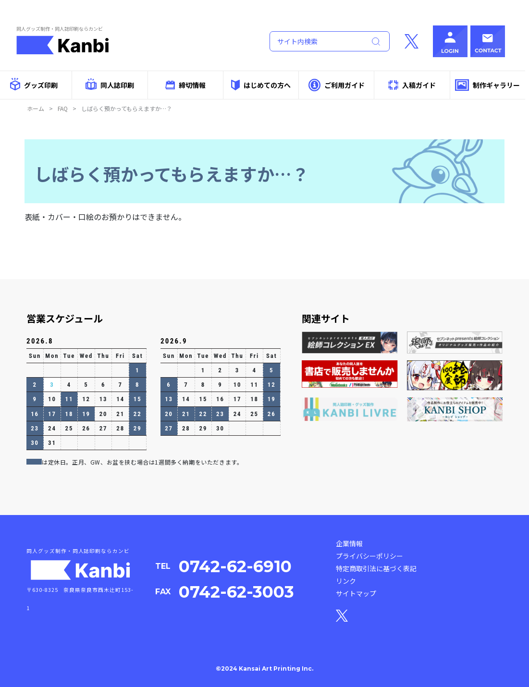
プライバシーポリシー (369, 556)
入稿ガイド (412, 85)
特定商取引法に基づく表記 (376, 568)
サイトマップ (356, 593)
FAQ (63, 108)
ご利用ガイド (336, 85)
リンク (346, 581)
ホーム (35, 108)
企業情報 (349, 543)
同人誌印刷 (110, 84)
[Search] (315, 41)
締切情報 (185, 85)
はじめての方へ (261, 85)
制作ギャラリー (487, 85)
